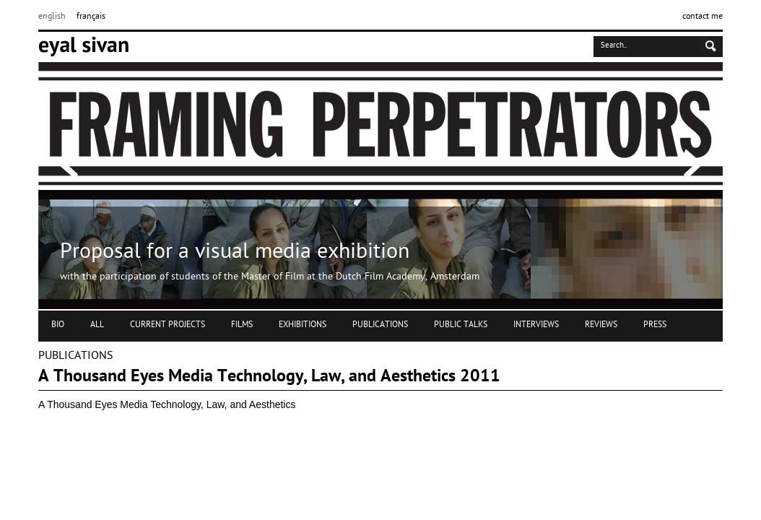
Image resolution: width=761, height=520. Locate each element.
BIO (57, 325)
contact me (702, 16)
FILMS (242, 325)
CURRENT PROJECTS (167, 325)
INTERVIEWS (536, 325)
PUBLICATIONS (380, 325)
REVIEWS (601, 325)
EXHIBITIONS (302, 325)
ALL (97, 325)
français (91, 16)
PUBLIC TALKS (460, 325)
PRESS (654, 325)
